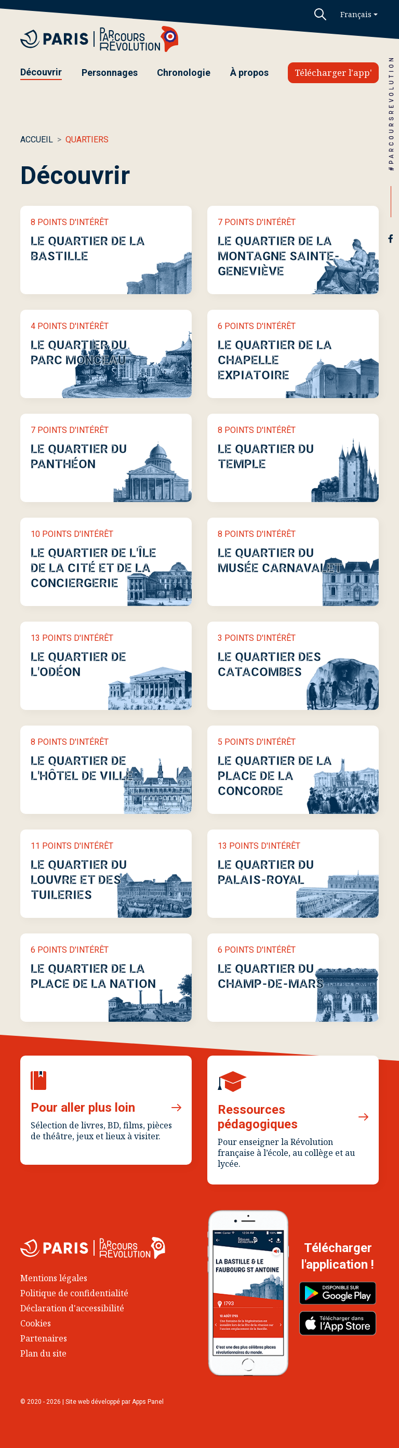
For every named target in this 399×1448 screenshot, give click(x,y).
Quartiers (87, 139)
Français (355, 14)
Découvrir (41, 72)
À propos (249, 72)
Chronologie (183, 72)
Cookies (35, 1323)
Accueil (36, 139)
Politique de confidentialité (74, 1293)
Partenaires (43, 1338)
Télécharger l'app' (333, 72)
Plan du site (43, 1353)
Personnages (110, 72)
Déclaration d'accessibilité (72, 1308)
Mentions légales (53, 1278)
